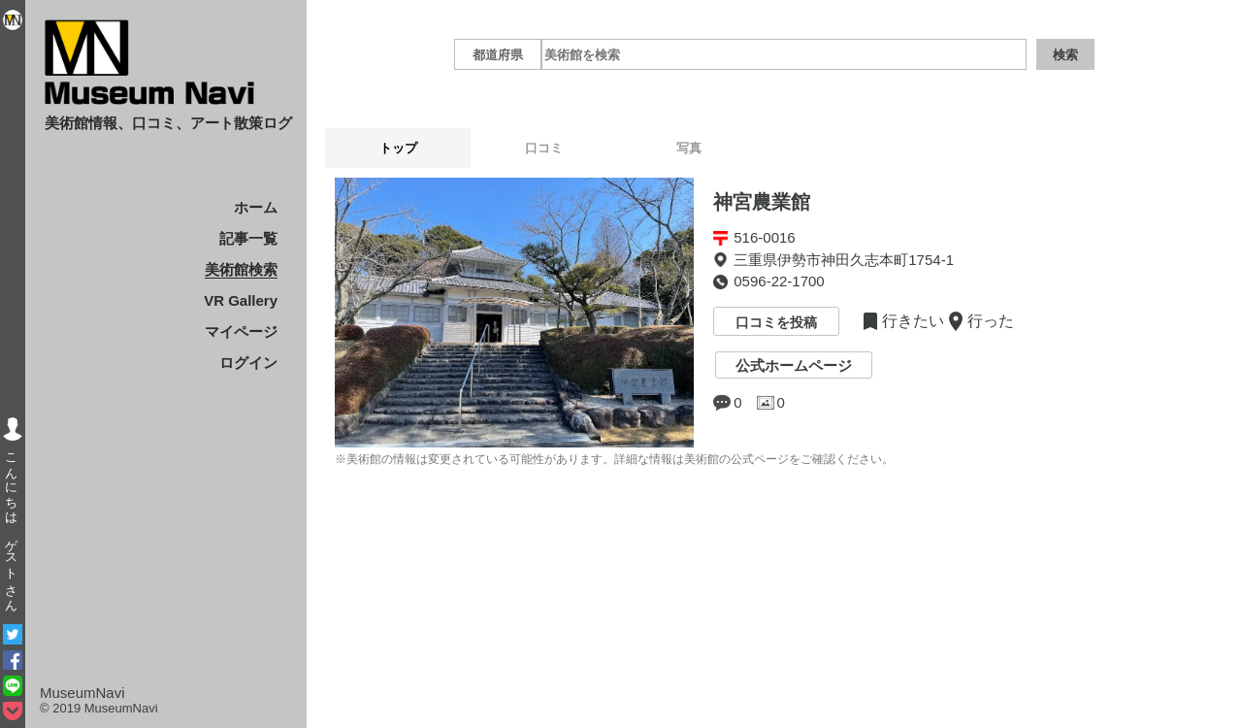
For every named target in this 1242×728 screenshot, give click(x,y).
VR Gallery (241, 300)
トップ (398, 148)
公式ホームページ (793, 365)
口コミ (544, 148)
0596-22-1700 (779, 281)
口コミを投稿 (776, 323)
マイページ (241, 331)
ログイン (248, 362)
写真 (689, 148)
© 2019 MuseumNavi (99, 708)
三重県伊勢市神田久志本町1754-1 (844, 259)
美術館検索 (241, 269)
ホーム (256, 207)
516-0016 (764, 237)
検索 (1065, 55)
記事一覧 (248, 238)
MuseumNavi (82, 692)
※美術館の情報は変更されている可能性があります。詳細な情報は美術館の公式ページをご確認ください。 (614, 459)
